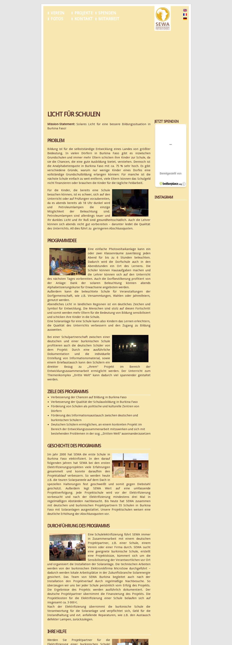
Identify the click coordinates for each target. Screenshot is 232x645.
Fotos (57, 19)
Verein (58, 13)
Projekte (84, 13)
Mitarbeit (108, 19)
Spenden (107, 13)
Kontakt (84, 19)
